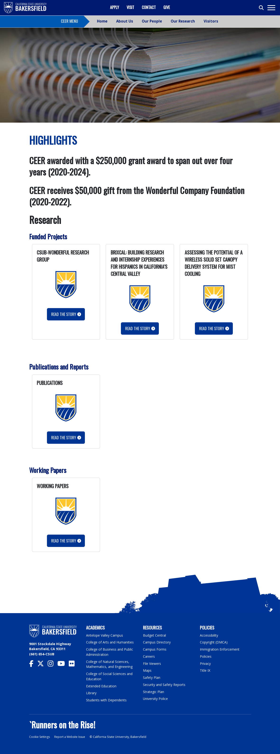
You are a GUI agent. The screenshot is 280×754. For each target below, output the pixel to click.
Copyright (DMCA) (214, 642)
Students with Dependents (107, 700)
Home (102, 21)
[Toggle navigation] (271, 7)
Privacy (205, 663)
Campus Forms (155, 649)
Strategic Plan (154, 691)
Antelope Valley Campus (105, 635)
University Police (155, 698)
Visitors (211, 21)
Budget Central (155, 635)
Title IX (205, 670)
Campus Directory (157, 642)
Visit (130, 7)
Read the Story (63, 314)
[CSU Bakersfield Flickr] (73, 664)
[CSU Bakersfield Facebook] (33, 664)
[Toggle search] (261, 7)
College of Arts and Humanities (110, 642)
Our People (152, 21)
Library (91, 692)
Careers (149, 656)
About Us (124, 21)
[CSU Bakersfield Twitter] (42, 664)
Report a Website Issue (72, 736)
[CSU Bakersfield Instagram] (52, 664)
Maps (147, 670)
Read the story (63, 437)
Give (166, 7)
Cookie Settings (40, 736)
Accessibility (209, 635)
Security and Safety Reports (165, 684)
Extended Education (102, 685)
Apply (114, 7)
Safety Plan (152, 677)
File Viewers (152, 663)
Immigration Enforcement (220, 649)
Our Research (183, 21)
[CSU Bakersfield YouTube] (63, 664)
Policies (205, 656)
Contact (149, 7)
